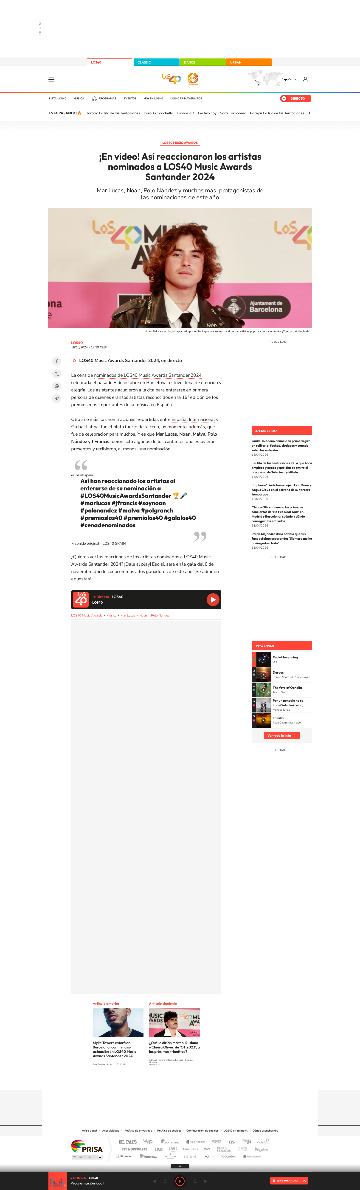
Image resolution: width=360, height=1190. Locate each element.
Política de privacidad (138, 1130)
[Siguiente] (309, 113)
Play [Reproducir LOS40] (180, 1181)
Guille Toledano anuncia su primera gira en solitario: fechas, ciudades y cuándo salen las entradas (281, 445)
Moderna (147, 1155)
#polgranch (157, 510)
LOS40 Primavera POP (186, 98)
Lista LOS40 (57, 98)
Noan (143, 615)
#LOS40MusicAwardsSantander (125, 495)
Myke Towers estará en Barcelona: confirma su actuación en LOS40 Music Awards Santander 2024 (114, 1049)
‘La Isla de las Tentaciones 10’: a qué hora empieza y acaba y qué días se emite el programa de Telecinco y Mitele (282, 467)
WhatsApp (56, 386)
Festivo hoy (207, 113)
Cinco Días (190, 1148)
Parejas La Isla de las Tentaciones (277, 113)
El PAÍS (127, 1142)
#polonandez (98, 510)
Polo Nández (160, 615)
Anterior (154, 1181)
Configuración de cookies (202, 1130)
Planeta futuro (241, 1148)
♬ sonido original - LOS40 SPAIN (98, 543)
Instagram (152, 1081)
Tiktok (161, 1081)
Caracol (262, 1142)
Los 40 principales (149, 1142)
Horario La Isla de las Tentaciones (113, 113)
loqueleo (229, 1155)
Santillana (171, 1142)
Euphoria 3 (185, 113)
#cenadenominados (107, 525)
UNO (159, 1148)
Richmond (124, 1155)
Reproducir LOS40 (213, 599)
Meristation (251, 1155)
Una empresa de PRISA (86, 1145)
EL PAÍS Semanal (224, 1148)
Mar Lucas (128, 615)
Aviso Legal (89, 1130)
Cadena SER (215, 1142)
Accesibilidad (110, 1130)
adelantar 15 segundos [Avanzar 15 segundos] (194, 1181)
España (286, 79)
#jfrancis (124, 503)
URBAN (235, 62)
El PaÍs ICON (189, 1155)
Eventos (130, 98)
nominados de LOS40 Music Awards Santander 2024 (148, 375)
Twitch (198, 1081)
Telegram (56, 398)
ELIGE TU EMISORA (287, 1180)
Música (78, 98)
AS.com (229, 1142)
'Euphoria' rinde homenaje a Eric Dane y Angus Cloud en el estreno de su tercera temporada (281, 489)
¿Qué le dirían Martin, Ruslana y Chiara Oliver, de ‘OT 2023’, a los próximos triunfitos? (174, 1047)
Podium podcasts (170, 1155)
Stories (207, 1081)
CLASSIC (144, 62)
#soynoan (152, 503)
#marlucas (95, 503)
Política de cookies (169, 1130)
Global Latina (84, 427)
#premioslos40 (101, 517)
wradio (172, 1148)
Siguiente (205, 1181)
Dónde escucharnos (265, 1130)
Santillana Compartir (195, 1142)
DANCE (189, 62)
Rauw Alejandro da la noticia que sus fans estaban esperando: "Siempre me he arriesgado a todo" (282, 538)
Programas (107, 98)
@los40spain (82, 475)
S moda (208, 1155)
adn (244, 1142)
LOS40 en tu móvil (236, 1130)
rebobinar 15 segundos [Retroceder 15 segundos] (165, 1181)
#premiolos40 (143, 517)
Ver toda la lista (279, 735)
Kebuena (257, 1148)
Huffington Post (133, 1148)
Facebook (56, 361)
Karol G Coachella (158, 113)
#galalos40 (180, 517)
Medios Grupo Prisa (86, 1157)
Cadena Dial (207, 1148)
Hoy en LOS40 (153, 98)
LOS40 (96, 62)
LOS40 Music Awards (180, 143)
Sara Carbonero (233, 113)
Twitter (56, 373)
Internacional (202, 419)
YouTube (170, 1081)
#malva (129, 510)
